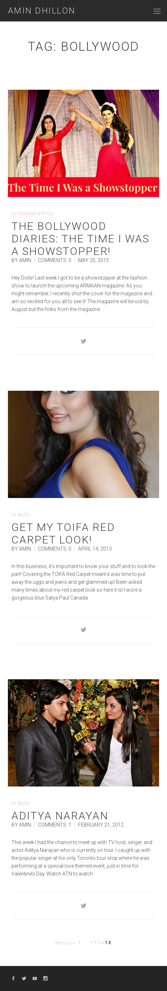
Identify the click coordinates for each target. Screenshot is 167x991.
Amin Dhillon (42, 11)
